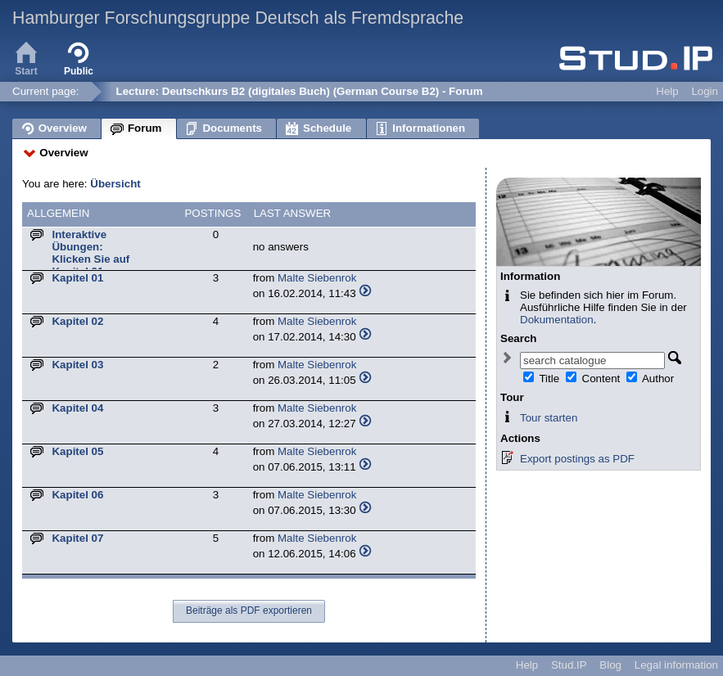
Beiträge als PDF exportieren (249, 610)
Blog (610, 665)
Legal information (676, 665)
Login (704, 91)
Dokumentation (557, 319)
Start (26, 57)
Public (78, 57)
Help (667, 91)
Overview (63, 152)
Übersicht (115, 184)
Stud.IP (569, 665)
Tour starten (548, 418)
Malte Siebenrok (317, 278)
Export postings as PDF (577, 459)
